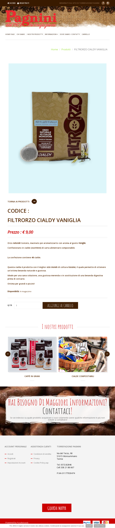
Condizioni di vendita (42, 455)
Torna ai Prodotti (18, 201)
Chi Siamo (21, 34)
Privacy (36, 460)
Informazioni (51, 34)
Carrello (86, 34)
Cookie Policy (100, 526)
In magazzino (26, 292)
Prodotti (66, 49)
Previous (8, 355)
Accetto (89, 526)
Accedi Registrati (18, 3)
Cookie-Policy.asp (41, 465)
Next (107, 355)
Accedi (9, 455)
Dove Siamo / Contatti (70, 34)
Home (54, 49)
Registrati (11, 460)
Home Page (10, 34)
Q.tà (10, 306)
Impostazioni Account (16, 465)
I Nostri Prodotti (35, 34)
